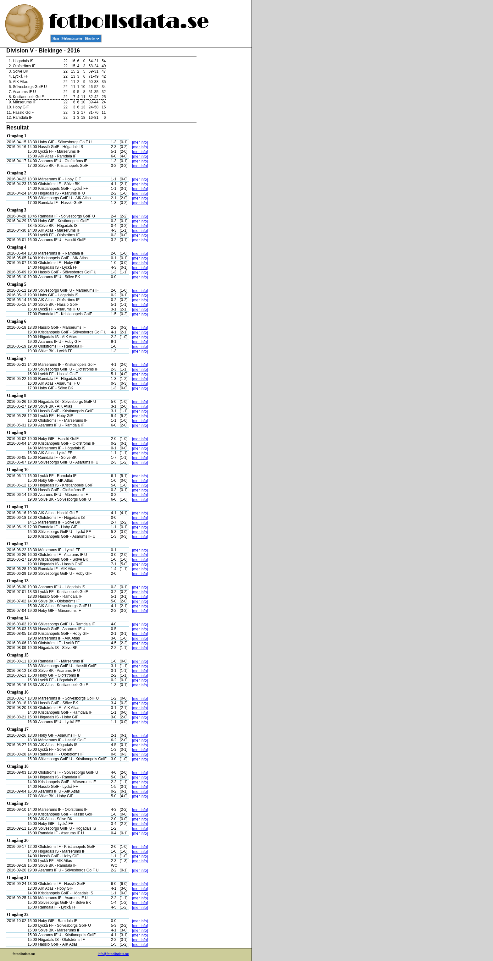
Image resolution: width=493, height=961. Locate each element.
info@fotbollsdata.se (113, 954)
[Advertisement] (223, 143)
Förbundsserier (72, 38)
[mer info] (140, 142)
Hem (56, 38)
